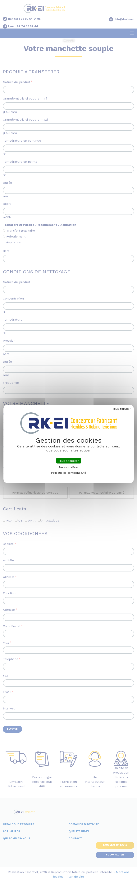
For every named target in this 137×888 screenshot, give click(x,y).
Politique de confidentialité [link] (68, 472)
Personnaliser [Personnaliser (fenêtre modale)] (68, 467)
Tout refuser (121, 409)
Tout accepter (68, 461)
